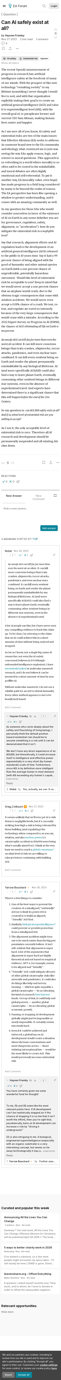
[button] (5, 481)
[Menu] (4, 6)
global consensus (43, 849)
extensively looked (15, 668)
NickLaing (9, 1251)
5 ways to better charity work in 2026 (28, 1247)
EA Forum (18, 6)
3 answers (42, 39)
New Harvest (42, 994)
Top (35, 539)
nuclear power (33, 837)
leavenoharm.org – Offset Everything (27, 1273)
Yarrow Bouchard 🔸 (17, 887)
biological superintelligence (38, 924)
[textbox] (30, 514)
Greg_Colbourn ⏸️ (16, 806)
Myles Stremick (11, 1277)
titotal (8, 551)
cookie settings (49, 1364)
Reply (9, 783)
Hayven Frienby (14, 35)
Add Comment (13, 707)
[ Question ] (9, 14)
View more (7, 1311)
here (54, 1368)
